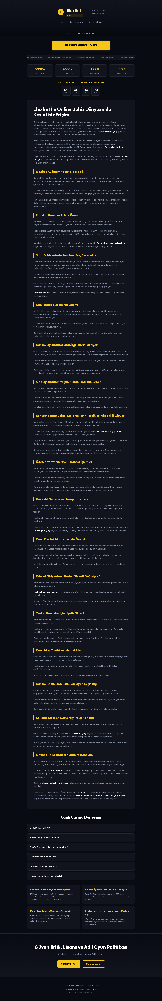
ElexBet (80, 33)
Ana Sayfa (70, 33)
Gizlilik (89, 989)
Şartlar (95, 989)
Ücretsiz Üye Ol (93, 964)
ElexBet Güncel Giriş (81, 45)
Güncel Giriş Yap (69, 964)
